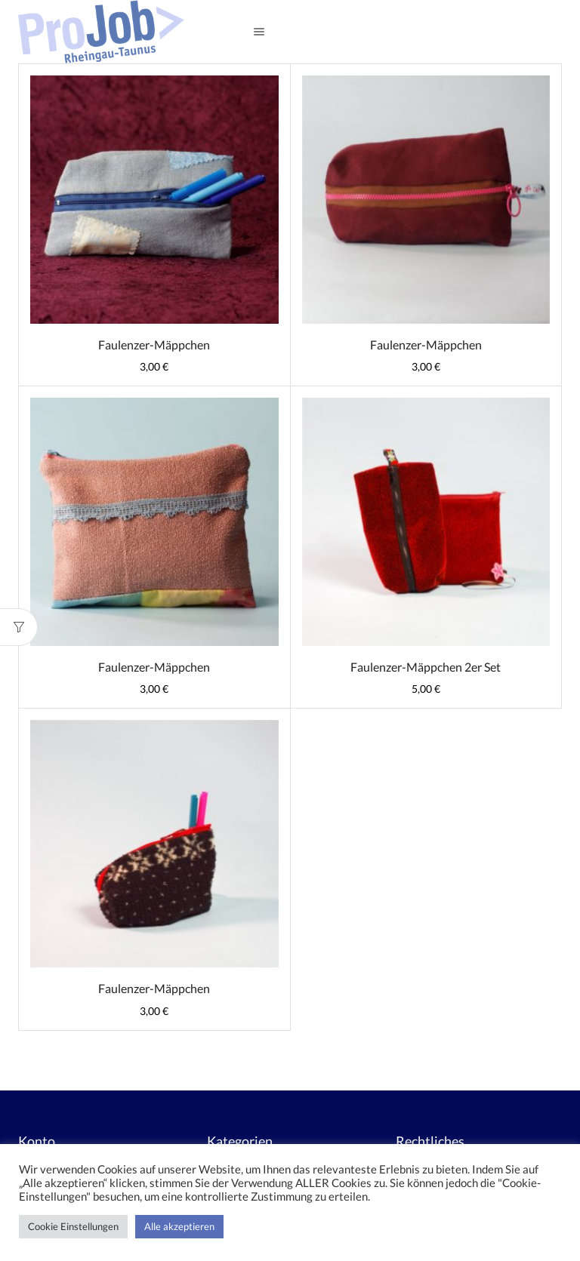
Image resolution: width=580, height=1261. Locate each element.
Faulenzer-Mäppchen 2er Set (425, 667)
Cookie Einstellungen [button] (73, 1226)
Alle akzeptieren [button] (179, 1226)
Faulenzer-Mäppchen (154, 344)
